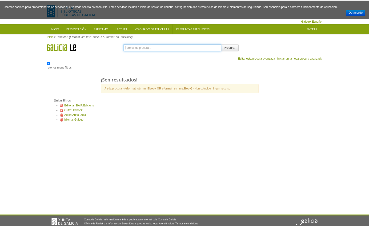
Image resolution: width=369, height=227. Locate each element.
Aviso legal (152, 223)
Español (317, 21)
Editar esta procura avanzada (256, 58)
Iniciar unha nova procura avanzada (299, 58)
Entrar (312, 29)
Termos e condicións (186, 223)
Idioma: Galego (73, 119)
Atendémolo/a (166, 223)
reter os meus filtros (59, 67)
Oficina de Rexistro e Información (102, 223)
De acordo (356, 12)
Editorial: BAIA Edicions (79, 105)
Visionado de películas (152, 29)
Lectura (122, 29)
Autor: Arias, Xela (75, 115)
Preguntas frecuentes (192, 29)
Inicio (55, 29)
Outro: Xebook (73, 110)
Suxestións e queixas (133, 223)
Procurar (230, 47)
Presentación (76, 29)
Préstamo (101, 29)
